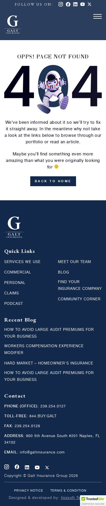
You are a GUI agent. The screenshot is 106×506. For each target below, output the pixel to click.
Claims (11, 293)
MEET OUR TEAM (74, 262)
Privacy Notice (28, 490)
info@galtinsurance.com (41, 452)
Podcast (13, 304)
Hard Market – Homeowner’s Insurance (48, 363)
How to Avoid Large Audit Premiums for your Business (49, 333)
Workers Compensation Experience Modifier (44, 349)
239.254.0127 (53, 406)
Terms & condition (68, 490)
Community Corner (79, 299)
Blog (63, 272)
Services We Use (22, 262)
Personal (14, 283)
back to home (53, 181)
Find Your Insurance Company (80, 285)
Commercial (17, 272)
